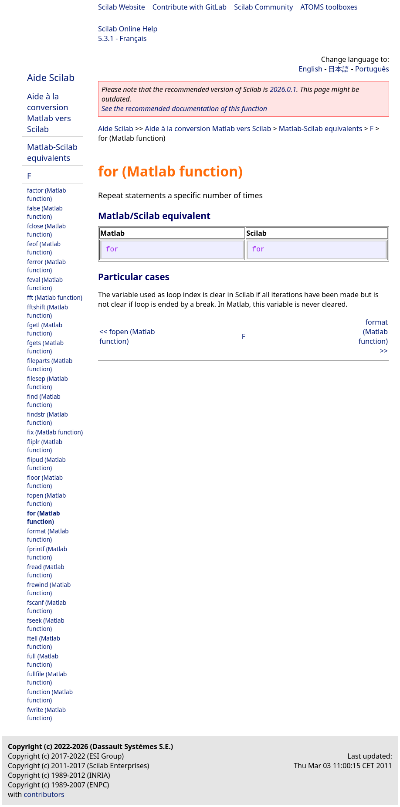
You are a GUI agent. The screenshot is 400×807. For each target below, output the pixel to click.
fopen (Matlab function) (46, 499)
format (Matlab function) (48, 535)
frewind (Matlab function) (49, 588)
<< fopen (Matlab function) (127, 336)
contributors (44, 794)
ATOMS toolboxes (329, 7)
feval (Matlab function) (45, 283)
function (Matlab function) (50, 696)
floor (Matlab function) (45, 481)
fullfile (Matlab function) (47, 678)
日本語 (338, 69)
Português (372, 69)
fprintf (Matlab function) (47, 553)
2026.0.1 (283, 89)
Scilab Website (121, 7)
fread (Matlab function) (45, 571)
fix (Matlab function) (55, 432)
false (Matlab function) (45, 212)
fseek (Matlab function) (45, 624)
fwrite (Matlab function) (46, 713)
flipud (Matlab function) (46, 463)
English (310, 69)
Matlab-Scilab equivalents (52, 152)
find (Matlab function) (44, 400)
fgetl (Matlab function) (44, 329)
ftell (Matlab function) (43, 642)
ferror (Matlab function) (46, 266)
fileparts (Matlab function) (49, 364)
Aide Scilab (51, 77)
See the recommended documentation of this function (184, 108)
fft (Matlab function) (54, 297)
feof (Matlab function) (44, 248)
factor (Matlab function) (46, 194)
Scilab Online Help (127, 29)
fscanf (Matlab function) (46, 606)
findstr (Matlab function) (47, 418)
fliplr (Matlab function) (44, 445)
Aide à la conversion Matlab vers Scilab (49, 112)
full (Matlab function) (42, 660)
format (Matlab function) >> (373, 336)
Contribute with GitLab (190, 7)
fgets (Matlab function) (45, 347)
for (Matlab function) (43, 517)
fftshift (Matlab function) (47, 311)
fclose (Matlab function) (46, 230)
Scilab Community (263, 7)
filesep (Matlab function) (47, 382)
